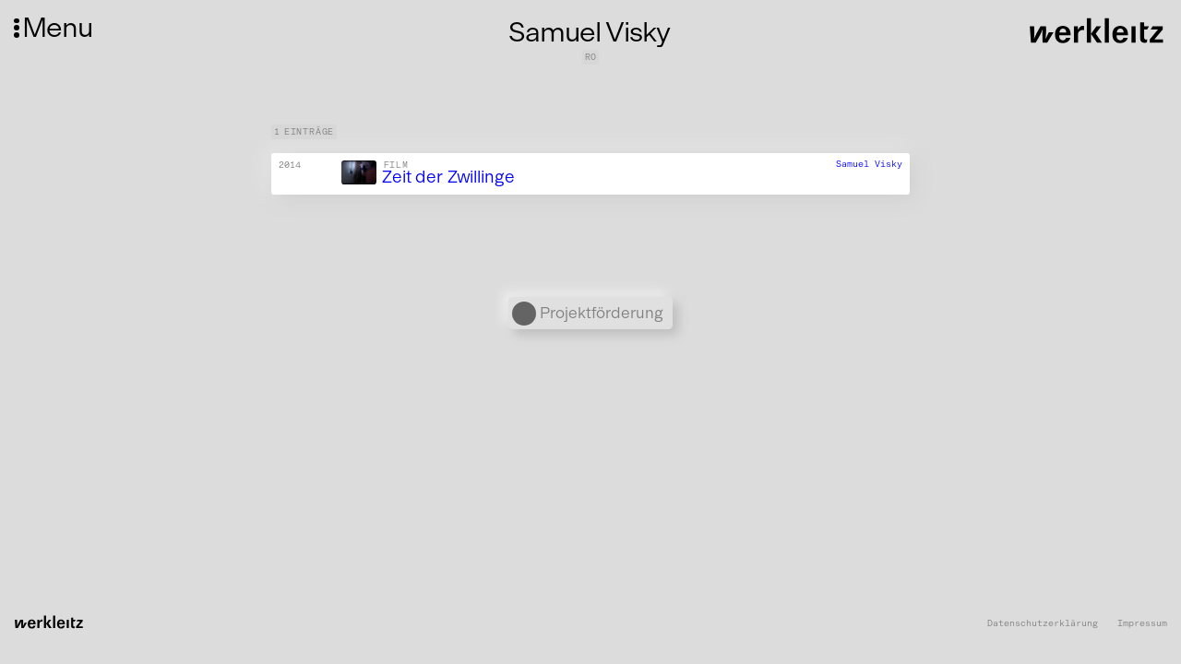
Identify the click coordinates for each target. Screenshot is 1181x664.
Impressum (1142, 624)
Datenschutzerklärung (1042, 624)
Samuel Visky (869, 164)
